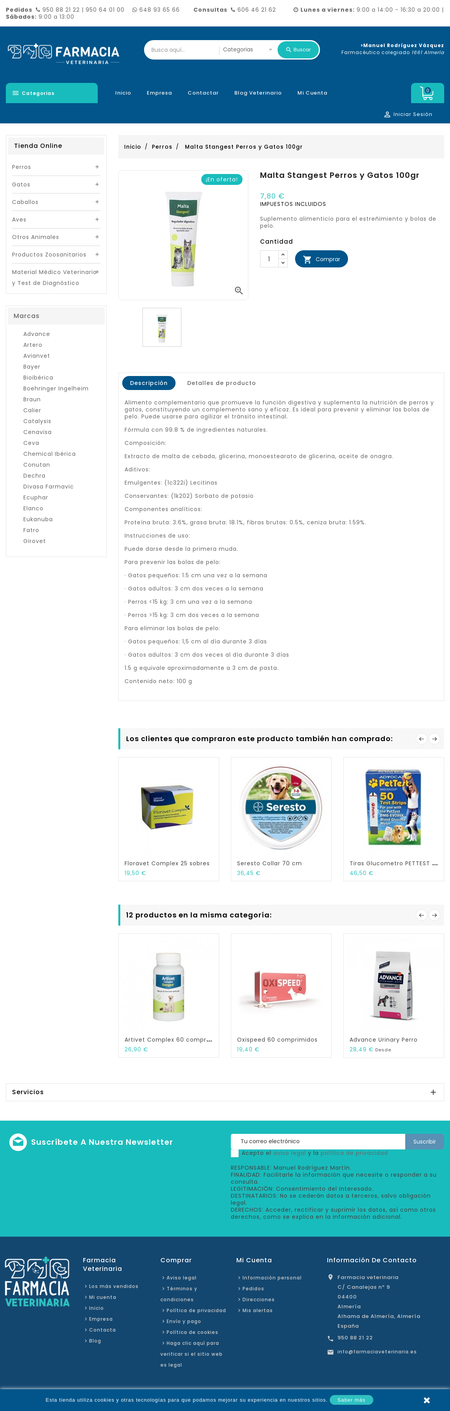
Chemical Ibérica (49, 454)
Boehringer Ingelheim (56, 388)
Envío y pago (184, 1321)
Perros (21, 167)
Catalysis (37, 421)
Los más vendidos (114, 1286)
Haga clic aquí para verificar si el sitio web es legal (191, 1354)
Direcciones (259, 1299)
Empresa (159, 93)
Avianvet (36, 356)
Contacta (102, 1330)
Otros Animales (35, 237)
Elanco (33, 508)
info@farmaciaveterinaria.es (377, 1351)
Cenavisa (37, 432)
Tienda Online (38, 145)
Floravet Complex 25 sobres (167, 863)
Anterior (421, 739)
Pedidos (253, 1288)
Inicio (123, 93)
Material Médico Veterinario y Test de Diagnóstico (54, 277)
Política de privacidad (196, 1310)
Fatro (31, 530)
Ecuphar (35, 497)
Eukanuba (38, 519)
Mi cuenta (312, 93)
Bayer (31, 367)
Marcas (27, 315)
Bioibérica (38, 377)
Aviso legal (182, 1277)
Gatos (21, 184)
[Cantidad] (269, 258)
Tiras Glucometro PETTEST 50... (397, 863)
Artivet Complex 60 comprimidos (176, 1040)
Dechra (34, 476)
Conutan (36, 465)
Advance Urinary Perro (384, 1040)
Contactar (203, 93)
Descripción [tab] (149, 383)
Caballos (25, 202)
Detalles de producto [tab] (221, 383)
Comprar (321, 259)
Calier (32, 410)
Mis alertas (258, 1310)
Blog (95, 1340)
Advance (36, 334)
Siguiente (434, 739)
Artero (32, 345)
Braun (32, 399)
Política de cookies (192, 1332)
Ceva (31, 443)
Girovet (34, 541)
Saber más (352, 1400)
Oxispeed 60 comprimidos (277, 1040)
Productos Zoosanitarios (49, 254)
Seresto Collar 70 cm (269, 863)
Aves (19, 219)
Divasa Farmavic (48, 486)
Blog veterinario (258, 93)
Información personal (272, 1277)
